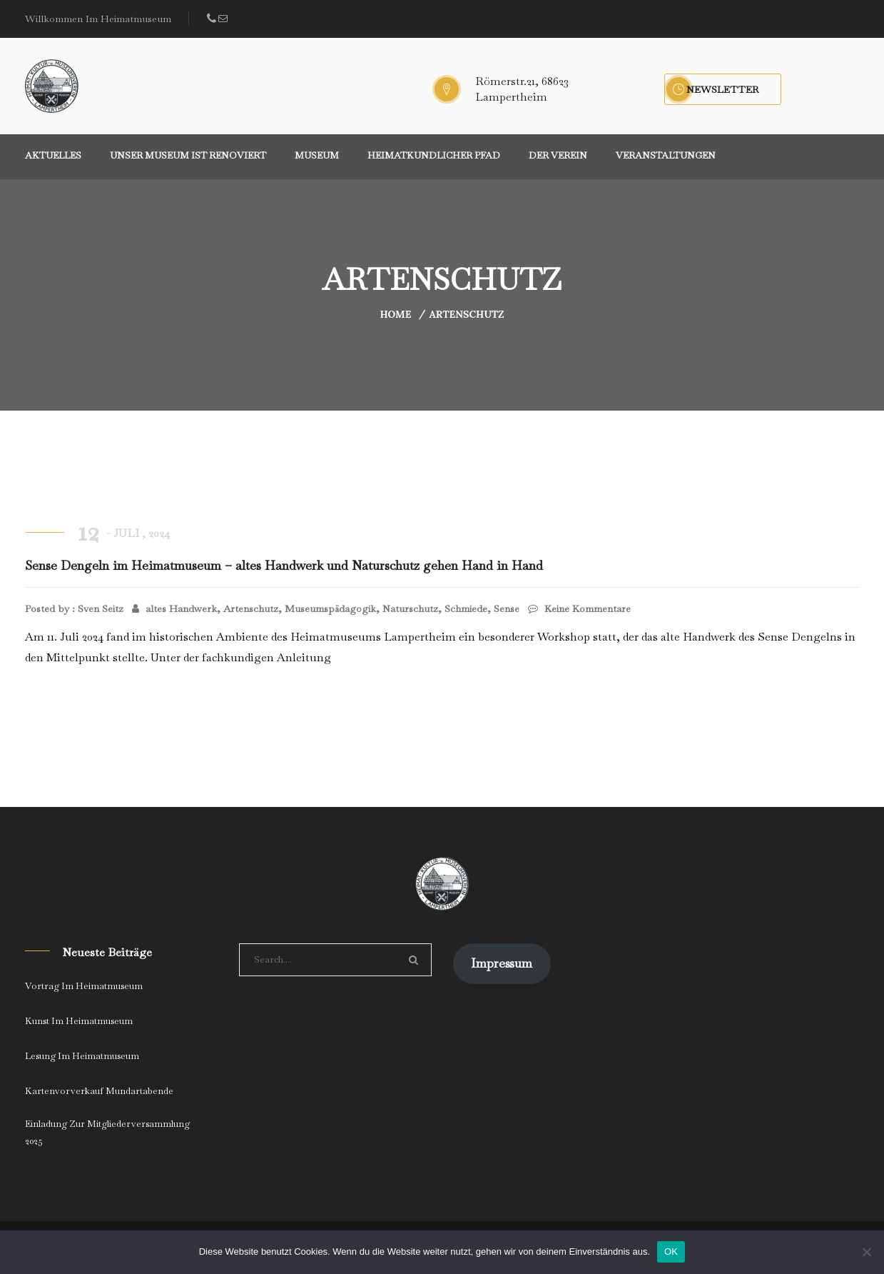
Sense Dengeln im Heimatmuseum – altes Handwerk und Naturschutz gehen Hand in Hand (284, 565)
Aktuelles (53, 155)
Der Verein (558, 155)
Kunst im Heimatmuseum (79, 1021)
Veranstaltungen (666, 155)
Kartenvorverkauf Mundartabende (99, 1091)
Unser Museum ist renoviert (188, 155)
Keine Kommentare (579, 608)
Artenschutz (466, 314)
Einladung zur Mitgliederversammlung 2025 (107, 1132)
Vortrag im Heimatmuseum (84, 986)
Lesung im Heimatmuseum (82, 1056)
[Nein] (866, 1252)
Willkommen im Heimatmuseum (98, 18)
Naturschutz (410, 608)
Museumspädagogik (330, 608)
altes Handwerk (181, 608)
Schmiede (465, 608)
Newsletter (722, 89)
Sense (506, 608)
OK (671, 1251)
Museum (317, 155)
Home (395, 314)
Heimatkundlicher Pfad (433, 155)
